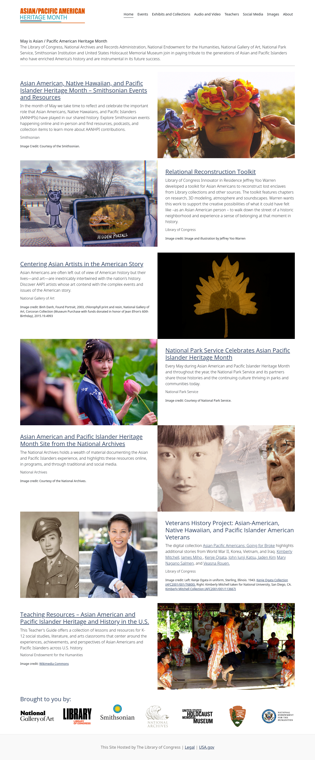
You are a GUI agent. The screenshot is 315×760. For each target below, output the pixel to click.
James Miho (192, 557)
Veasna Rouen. (217, 563)
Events (142, 14)
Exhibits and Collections (171, 14)
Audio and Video (207, 14)
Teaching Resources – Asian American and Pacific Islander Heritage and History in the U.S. (84, 617)
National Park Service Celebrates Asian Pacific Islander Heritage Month (227, 353)
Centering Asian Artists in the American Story (81, 264)
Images (273, 14)
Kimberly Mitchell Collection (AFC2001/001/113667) (200, 589)
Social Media (253, 14)
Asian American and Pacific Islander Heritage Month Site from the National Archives (81, 440)
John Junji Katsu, (243, 557)
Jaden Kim (267, 557)
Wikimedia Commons (54, 664)
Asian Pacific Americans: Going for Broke (239, 545)
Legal (190, 747)
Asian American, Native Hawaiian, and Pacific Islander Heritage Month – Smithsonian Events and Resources (83, 90)
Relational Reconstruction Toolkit (210, 171)
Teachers (232, 14)
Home (129, 14)
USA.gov (206, 747)
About (288, 14)
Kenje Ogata (216, 557)
